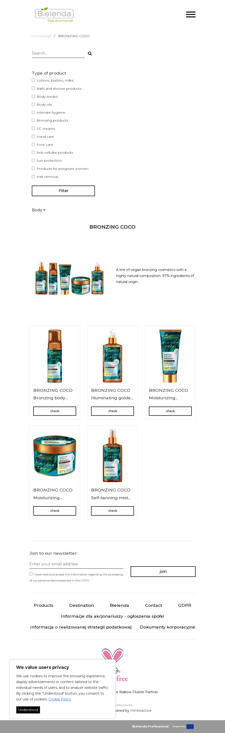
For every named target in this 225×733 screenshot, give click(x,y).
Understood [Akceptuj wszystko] (28, 710)
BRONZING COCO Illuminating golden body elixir (112, 398)
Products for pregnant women (62, 168)
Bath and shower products (59, 88)
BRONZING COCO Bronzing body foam (53, 398)
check (54, 411)
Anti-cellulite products (55, 152)
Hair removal (47, 176)
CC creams (46, 128)
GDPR (84, 580)
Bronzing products (52, 120)
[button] (39, 210)
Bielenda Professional (150, 726)
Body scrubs (47, 96)
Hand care (45, 136)
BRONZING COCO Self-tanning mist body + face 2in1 (110, 497)
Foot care (45, 144)
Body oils (44, 104)
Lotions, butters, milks (55, 80)
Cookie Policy (59, 699)
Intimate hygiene (51, 112)
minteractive (141, 710)
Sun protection (49, 160)
